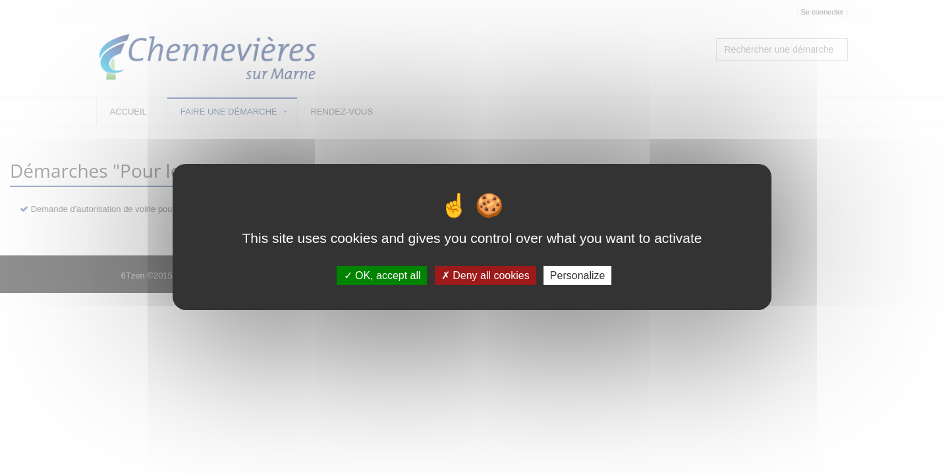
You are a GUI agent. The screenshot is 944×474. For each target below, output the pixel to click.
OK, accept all (382, 275)
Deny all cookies (485, 275)
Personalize (577, 275)
